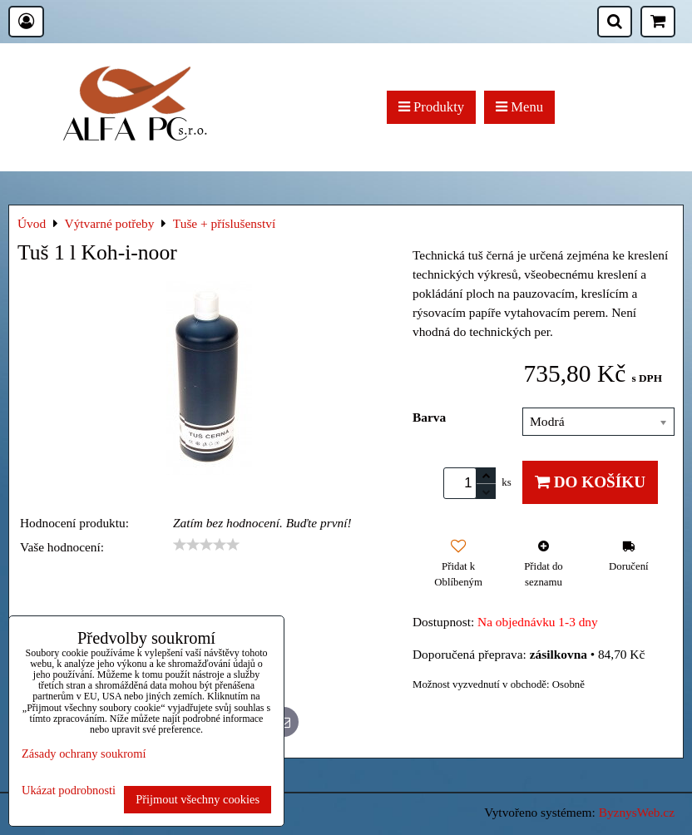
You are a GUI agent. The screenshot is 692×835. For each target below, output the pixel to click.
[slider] (206, 544)
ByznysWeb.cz (637, 812)
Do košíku (590, 482)
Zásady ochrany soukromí (84, 753)
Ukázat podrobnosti (69, 790)
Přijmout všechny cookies (198, 799)
